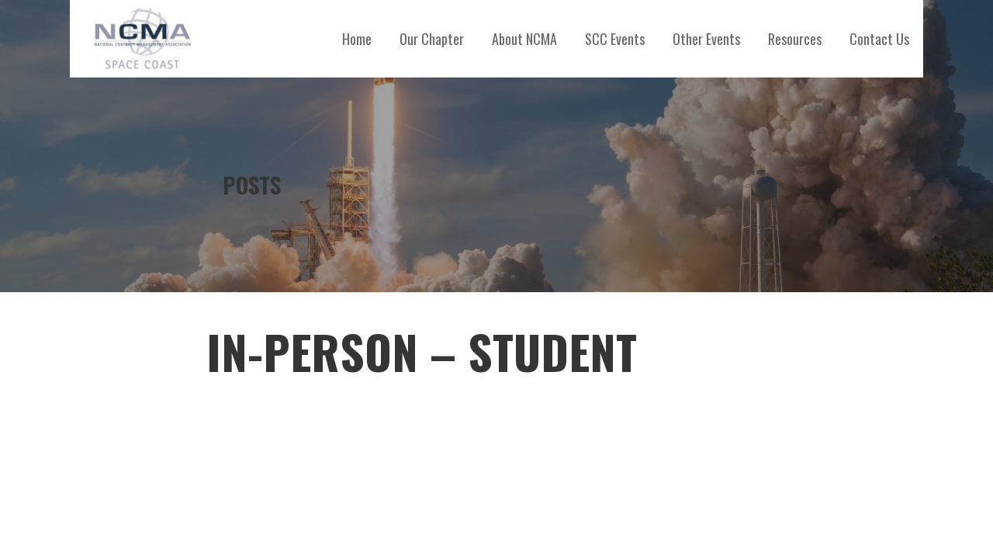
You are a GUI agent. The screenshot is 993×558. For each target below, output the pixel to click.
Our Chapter (432, 39)
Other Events (706, 39)
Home (357, 39)
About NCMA (524, 39)
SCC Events (615, 39)
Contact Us (879, 39)
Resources (795, 39)
